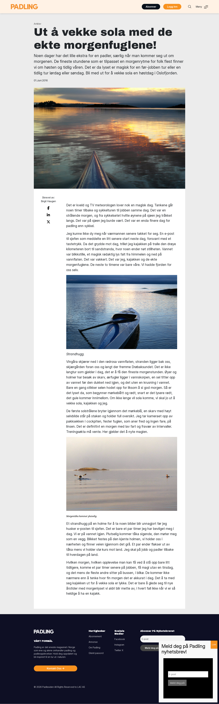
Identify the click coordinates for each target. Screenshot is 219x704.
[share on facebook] (48, 208)
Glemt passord (96, 653)
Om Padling (94, 647)
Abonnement (95, 636)
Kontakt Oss (55, 668)
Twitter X (118, 650)
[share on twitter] (48, 222)
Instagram (119, 644)
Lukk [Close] (214, 644)
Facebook (119, 639)
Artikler (37, 23)
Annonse (93, 642)
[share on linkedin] (48, 215)
